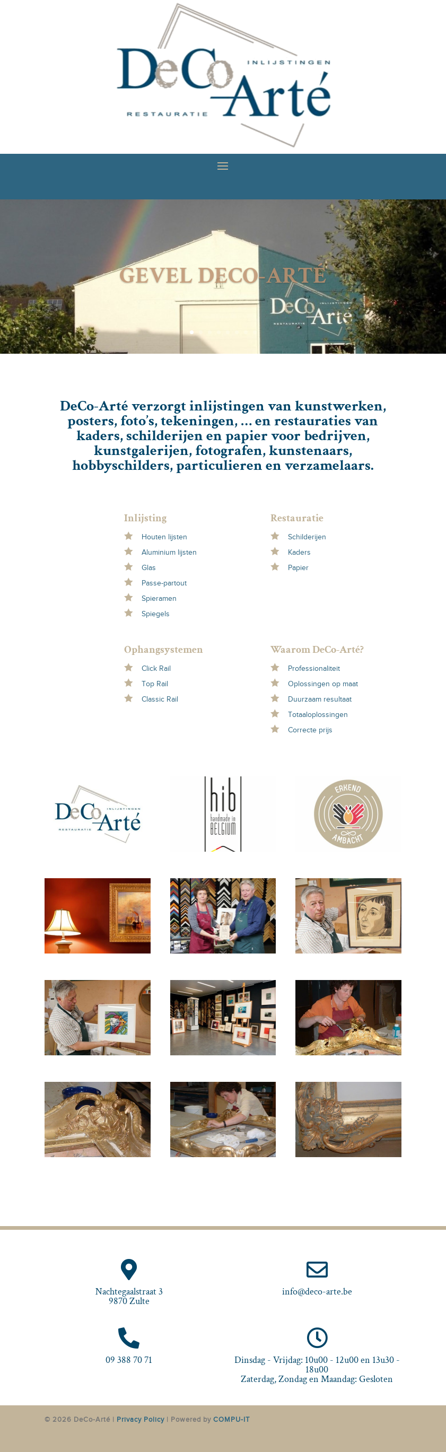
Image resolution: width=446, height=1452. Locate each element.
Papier (298, 568)
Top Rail (155, 684)
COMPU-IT (231, 1419)
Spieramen (159, 598)
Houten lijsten (164, 537)
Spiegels (156, 614)
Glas (149, 568)
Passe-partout (164, 583)
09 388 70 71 (129, 1360)
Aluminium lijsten (169, 552)
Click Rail (156, 668)
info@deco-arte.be (317, 1291)
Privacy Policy (140, 1419)
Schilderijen (307, 537)
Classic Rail (160, 699)
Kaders (299, 552)
